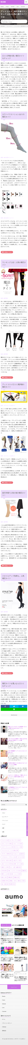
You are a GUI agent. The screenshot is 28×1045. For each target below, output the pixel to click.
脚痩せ (6, 22)
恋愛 (3, 828)
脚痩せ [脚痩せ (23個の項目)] (16, 877)
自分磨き (10, 22)
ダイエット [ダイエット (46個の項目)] (18, 847)
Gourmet (23, 6)
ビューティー (12, 20)
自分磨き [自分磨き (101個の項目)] (5, 880)
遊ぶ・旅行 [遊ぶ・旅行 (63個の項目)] (5, 884)
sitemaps (4, 1026)
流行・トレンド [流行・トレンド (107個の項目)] (16, 874)
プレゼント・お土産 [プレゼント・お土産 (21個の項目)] (18, 853)
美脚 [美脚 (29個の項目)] (10, 877)
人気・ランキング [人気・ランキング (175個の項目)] (7, 863)
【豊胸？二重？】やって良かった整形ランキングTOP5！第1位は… (7, 976)
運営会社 (4, 1030)
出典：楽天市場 (4, 354)
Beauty (2, 6)
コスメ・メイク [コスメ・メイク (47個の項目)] (17, 843)
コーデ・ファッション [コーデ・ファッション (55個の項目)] (7, 847)
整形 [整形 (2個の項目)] (24, 870)
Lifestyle (12, 6)
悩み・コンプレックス (20, 973)
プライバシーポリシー (7, 1023)
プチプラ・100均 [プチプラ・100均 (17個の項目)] (6, 853)
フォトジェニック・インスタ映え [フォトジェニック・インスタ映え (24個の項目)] (10, 850)
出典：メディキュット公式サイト (8, 405)
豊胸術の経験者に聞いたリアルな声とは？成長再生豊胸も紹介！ (20, 959)
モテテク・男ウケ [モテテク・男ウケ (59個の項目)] (6, 860)
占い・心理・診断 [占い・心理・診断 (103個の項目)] (15, 867)
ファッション (5, 820)
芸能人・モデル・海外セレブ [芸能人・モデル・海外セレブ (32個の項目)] (17, 880)
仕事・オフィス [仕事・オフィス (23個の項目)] (18, 863)
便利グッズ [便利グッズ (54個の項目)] (5, 867)
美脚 (4, 22)
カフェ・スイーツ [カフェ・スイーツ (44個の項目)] (6, 843)
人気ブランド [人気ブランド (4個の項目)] (16, 860)
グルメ (3, 812)
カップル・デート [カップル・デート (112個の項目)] (15, 840)
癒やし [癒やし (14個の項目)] (4, 877)
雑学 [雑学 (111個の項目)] (12, 884)
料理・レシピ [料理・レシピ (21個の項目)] (5, 874)
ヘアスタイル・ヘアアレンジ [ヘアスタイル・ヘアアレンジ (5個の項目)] (9, 857)
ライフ (3, 824)
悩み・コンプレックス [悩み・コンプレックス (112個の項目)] (14, 870)
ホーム (3, 1019)
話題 (3, 831)
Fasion (7, 6)
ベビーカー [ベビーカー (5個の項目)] (20, 857)
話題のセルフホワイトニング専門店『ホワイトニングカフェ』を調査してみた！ (7, 941)
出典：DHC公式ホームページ (7, 157)
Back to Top (14, 987)
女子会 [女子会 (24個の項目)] (4, 870)
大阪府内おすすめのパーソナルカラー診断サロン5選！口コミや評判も (20, 940)
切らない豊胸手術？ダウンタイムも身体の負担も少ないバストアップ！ (20, 978)
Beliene (11, 1038)
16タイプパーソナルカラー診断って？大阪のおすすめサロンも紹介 (7, 959)
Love (18, 6)
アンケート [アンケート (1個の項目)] (5, 840)
